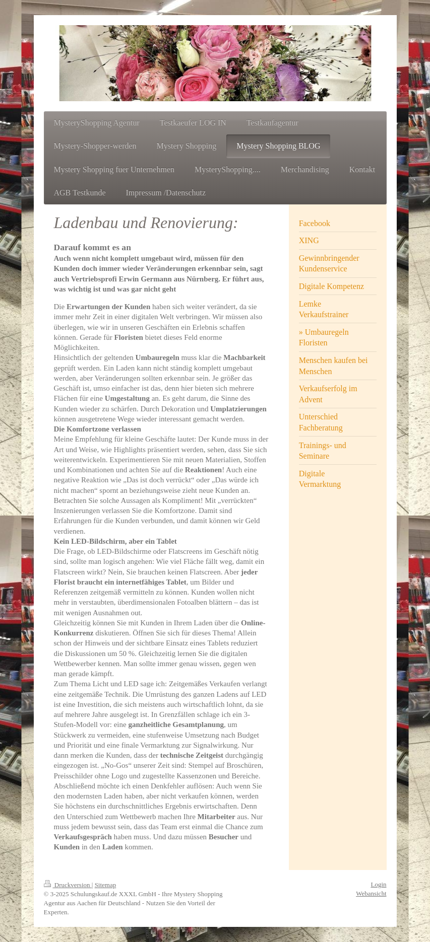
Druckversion (68, 885)
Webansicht (371, 893)
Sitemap (105, 885)
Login (378, 884)
